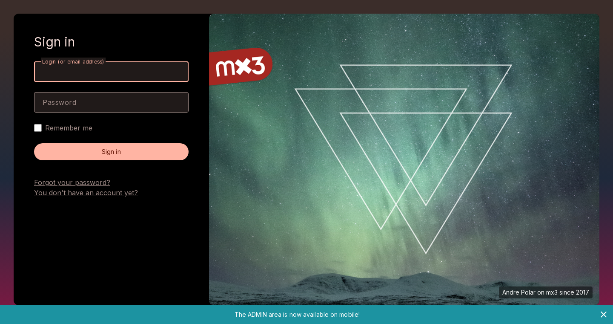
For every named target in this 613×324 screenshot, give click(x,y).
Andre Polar (519, 292)
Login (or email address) (73, 61)
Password (59, 102)
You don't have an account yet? (86, 192)
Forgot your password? (72, 182)
